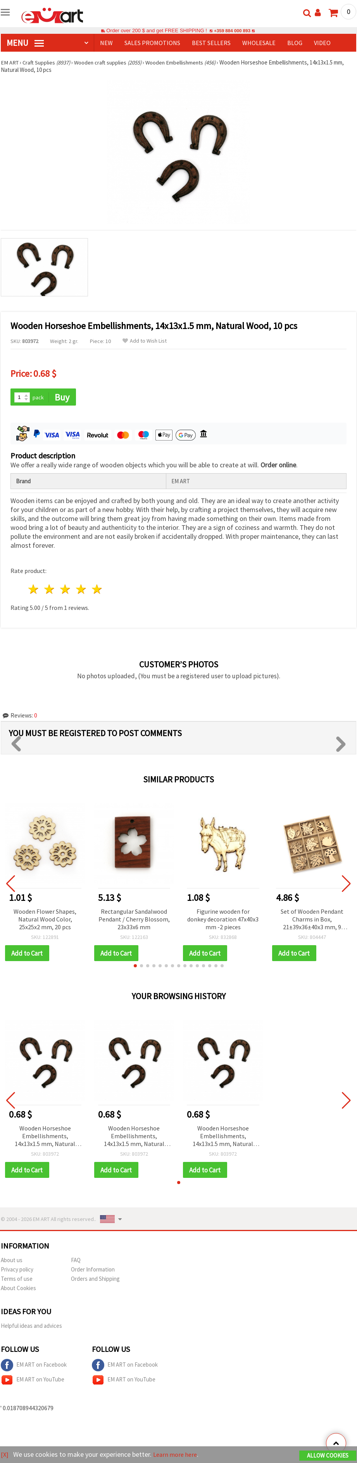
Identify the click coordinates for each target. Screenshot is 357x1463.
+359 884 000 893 (232, 30)
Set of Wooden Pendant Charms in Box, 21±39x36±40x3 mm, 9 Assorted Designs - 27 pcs (312, 920)
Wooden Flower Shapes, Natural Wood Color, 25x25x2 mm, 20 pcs (45, 919)
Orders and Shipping (95, 1280)
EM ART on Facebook (34, 1366)
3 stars (66, 590)
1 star (34, 590)
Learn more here (177, 1454)
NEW (106, 43)
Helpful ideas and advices (31, 1327)
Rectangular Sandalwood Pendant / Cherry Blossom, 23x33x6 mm (134, 919)
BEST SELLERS (211, 43)
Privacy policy (17, 1270)
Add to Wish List (144, 341)
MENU (25, 42)
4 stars (81, 590)
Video (322, 43)
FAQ (76, 1261)
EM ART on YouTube (32, 1381)
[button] (135, 966)
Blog (294, 43)
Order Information (93, 1270)
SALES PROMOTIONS (152, 43)
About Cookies (18, 1289)
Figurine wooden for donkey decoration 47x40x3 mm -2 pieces (223, 919)
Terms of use (17, 1280)
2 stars (50, 590)
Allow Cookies (327, 1456)
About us (11, 1261)
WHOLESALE (259, 43)
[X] (5, 1454)
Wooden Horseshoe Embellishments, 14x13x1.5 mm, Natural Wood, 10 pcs (45, 1137)
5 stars (97, 590)
